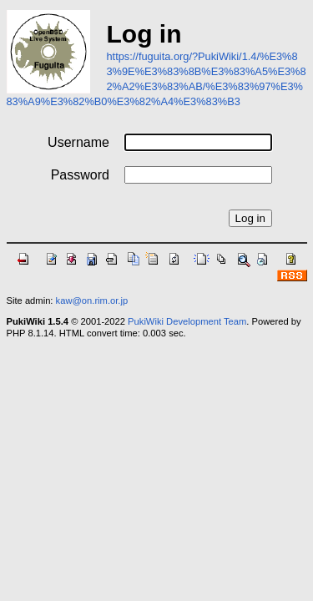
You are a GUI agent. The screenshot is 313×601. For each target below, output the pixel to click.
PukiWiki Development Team (187, 321)
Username (78, 142)
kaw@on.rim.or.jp (92, 300)
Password (80, 175)
